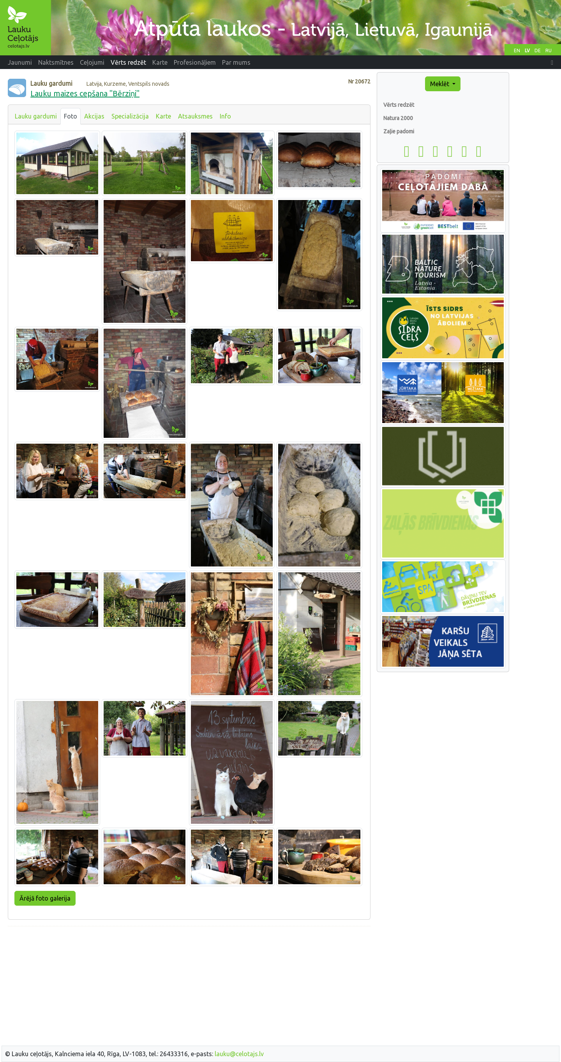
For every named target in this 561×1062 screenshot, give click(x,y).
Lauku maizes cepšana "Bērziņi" (84, 93)
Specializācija (130, 116)
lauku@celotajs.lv (239, 1053)
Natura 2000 (398, 118)
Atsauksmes (195, 116)
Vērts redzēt (398, 105)
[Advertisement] (189, 987)
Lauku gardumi (36, 116)
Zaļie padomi (398, 131)
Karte (163, 116)
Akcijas (94, 116)
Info (225, 116)
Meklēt (440, 83)
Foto (70, 116)
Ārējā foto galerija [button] (45, 898)
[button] (552, 62)
